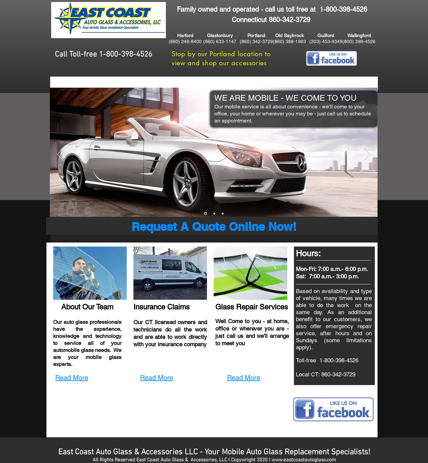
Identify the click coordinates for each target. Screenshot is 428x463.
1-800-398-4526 (343, 9)
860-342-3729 (338, 374)
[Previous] (60, 155)
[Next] (366, 155)
